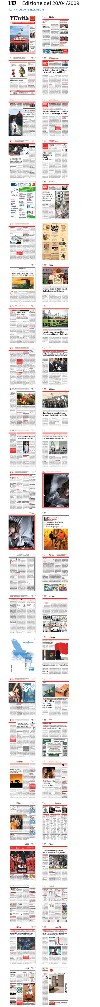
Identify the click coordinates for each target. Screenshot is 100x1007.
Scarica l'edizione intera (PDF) (26, 9)
